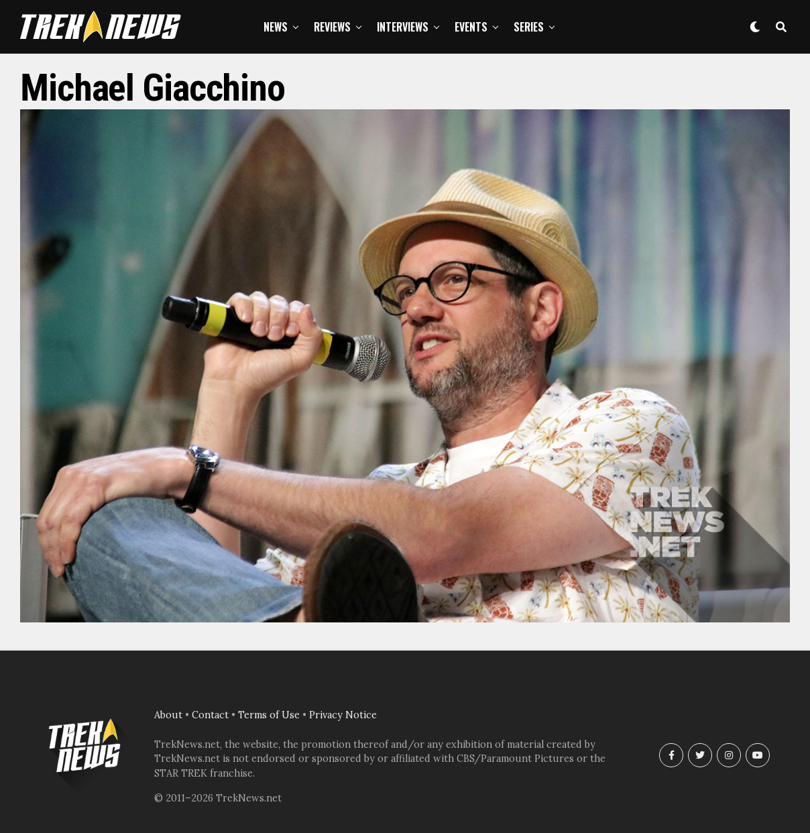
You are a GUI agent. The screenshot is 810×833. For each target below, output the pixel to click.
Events (471, 27)
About (168, 715)
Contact (210, 715)
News (276, 27)
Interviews (402, 27)
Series (529, 27)
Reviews (332, 27)
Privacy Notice (343, 715)
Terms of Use (269, 715)
